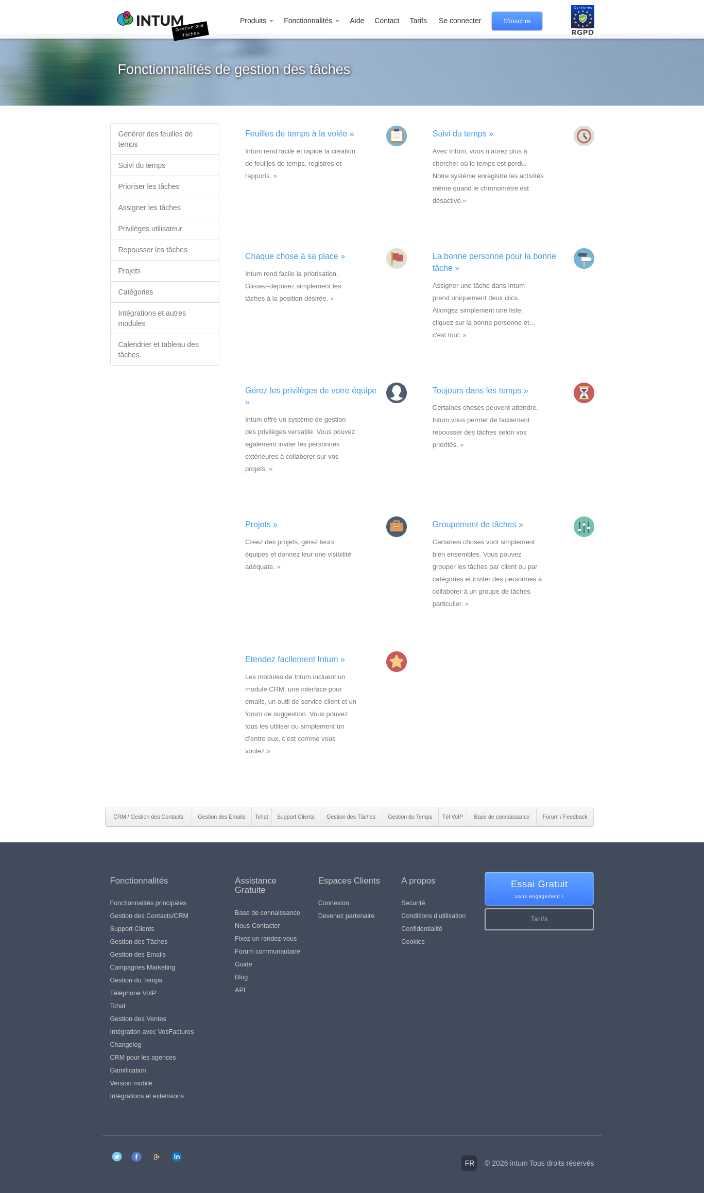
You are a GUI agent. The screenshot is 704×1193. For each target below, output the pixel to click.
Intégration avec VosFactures (152, 1031)
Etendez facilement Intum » (295, 659)
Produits (256, 20)
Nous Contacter (257, 925)
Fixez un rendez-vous (266, 938)
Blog (241, 977)
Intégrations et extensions (147, 1096)
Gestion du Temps (136, 980)
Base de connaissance (267, 913)
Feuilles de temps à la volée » (299, 133)
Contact (386, 20)
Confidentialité (421, 928)
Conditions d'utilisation (433, 916)
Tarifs (417, 20)
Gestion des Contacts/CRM (149, 916)
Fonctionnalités (311, 20)
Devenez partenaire (346, 916)
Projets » (261, 524)
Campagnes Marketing (143, 967)
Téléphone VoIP (133, 993)
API (240, 990)
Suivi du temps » (463, 133)
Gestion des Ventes (138, 1019)
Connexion (333, 903)
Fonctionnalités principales (148, 903)
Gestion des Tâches (139, 941)
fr (470, 1163)
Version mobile (131, 1083)
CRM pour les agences (143, 1057)
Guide (243, 964)
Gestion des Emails (138, 954)
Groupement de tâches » (478, 524)
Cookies (413, 941)
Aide (357, 20)
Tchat (118, 1006)
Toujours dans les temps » (480, 390)
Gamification (128, 1070)
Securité (413, 903)
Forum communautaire (267, 951)
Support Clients (132, 928)
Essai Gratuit (539, 889)
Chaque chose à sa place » (295, 256)
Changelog (126, 1044)
